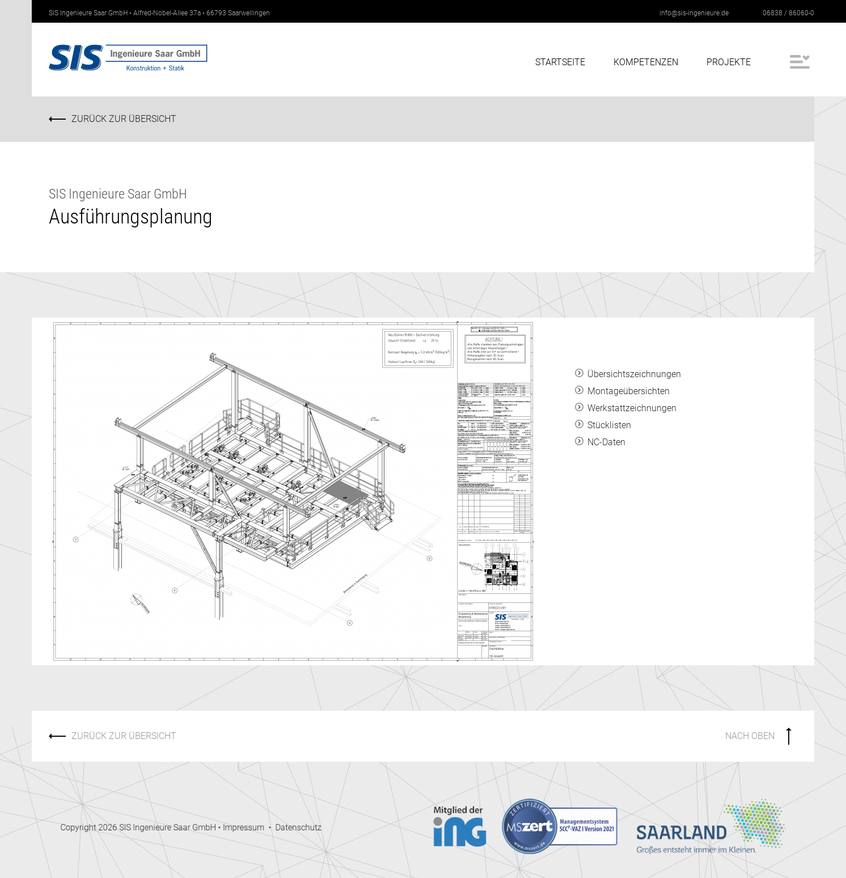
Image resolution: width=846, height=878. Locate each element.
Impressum (292, 830)
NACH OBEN (750, 736)
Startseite (560, 62)
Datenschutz (332, 830)
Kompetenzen (646, 62)
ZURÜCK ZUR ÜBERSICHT (125, 118)
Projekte (729, 62)
